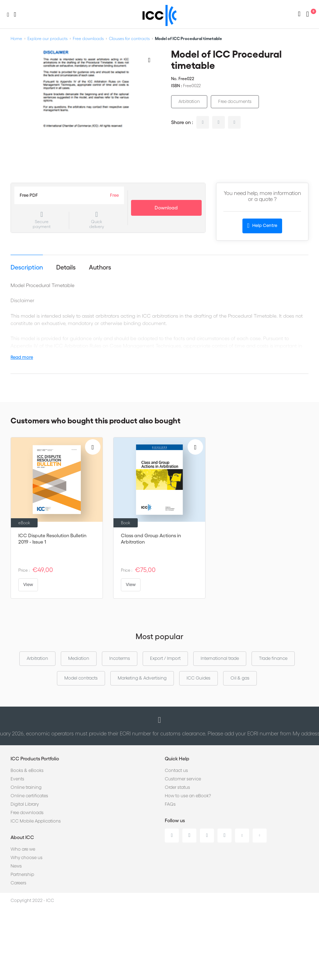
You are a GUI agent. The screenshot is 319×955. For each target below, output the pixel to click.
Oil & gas (239, 678)
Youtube (242, 836)
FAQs (170, 804)
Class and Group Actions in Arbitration (151, 539)
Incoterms (119, 658)
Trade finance (273, 658)
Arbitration (189, 101)
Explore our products (47, 38)
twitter (218, 122)
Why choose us (27, 857)
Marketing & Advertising (142, 678)
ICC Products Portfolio (35, 758)
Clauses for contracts (129, 38)
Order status (177, 787)
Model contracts (81, 678)
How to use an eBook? (188, 795)
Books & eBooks (27, 770)
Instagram (224, 836)
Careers (18, 882)
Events (17, 778)
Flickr (260, 836)
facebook (234, 122)
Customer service (183, 778)
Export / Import (165, 658)
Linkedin (172, 836)
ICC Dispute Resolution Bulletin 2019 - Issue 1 (52, 539)
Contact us (176, 770)
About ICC (22, 837)
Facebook (207, 836)
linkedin (202, 122)
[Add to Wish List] (149, 59)
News (16, 866)
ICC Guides (198, 678)
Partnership (22, 874)
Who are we (23, 849)
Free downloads (88, 38)
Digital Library (25, 804)
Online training (26, 787)
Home (16, 38)
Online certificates (29, 795)
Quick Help (177, 758)
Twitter (189, 836)
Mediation (78, 658)
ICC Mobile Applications (36, 821)
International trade (220, 658)
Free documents (235, 101)
